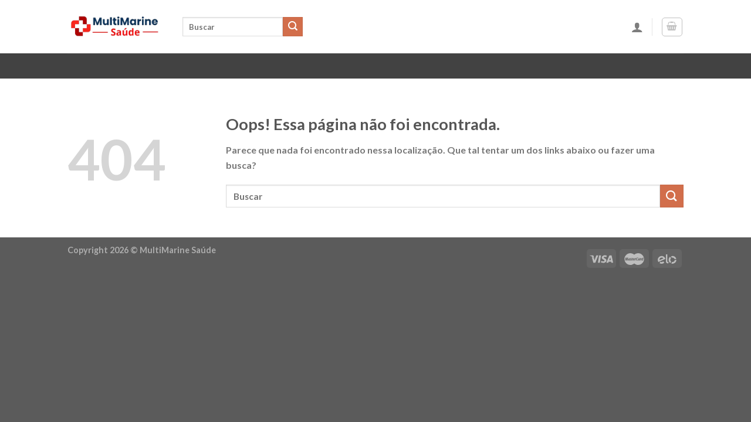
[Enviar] (293, 27)
